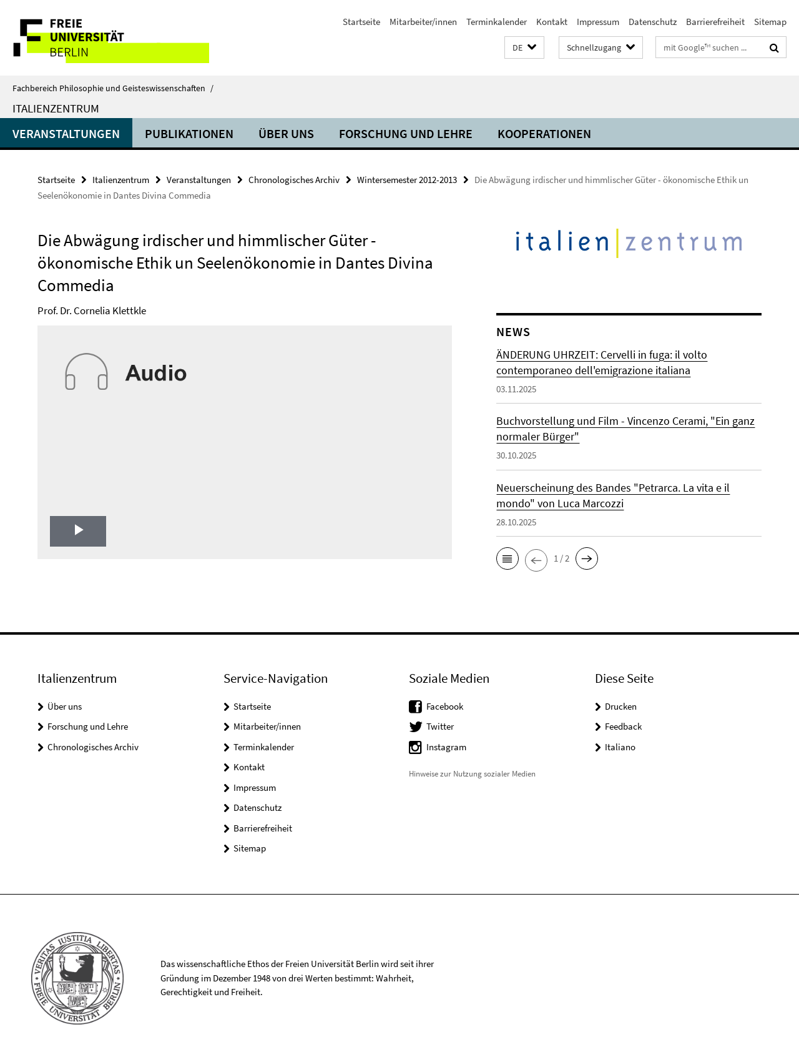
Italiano (620, 747)
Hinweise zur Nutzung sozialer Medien (472, 773)
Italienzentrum (55, 108)
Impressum (598, 21)
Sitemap (770, 21)
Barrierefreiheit (715, 21)
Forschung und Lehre (406, 133)
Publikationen (189, 133)
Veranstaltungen (66, 133)
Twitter (440, 726)
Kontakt (551, 21)
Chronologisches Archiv (294, 180)
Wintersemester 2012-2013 (407, 180)
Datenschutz (653, 21)
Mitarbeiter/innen (423, 21)
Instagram (446, 747)
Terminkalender (496, 21)
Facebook (444, 706)
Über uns (286, 133)
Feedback (623, 726)
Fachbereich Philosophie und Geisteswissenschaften (112, 88)
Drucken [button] (621, 706)
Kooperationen (544, 133)
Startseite (361, 21)
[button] (524, 47)
